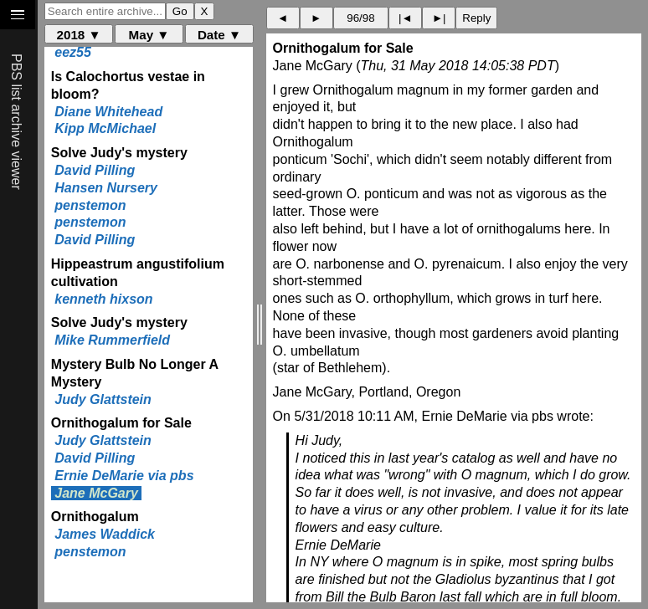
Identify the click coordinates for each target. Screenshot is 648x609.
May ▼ (149, 35)
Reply (476, 18)
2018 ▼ (79, 35)
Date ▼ (219, 35)
